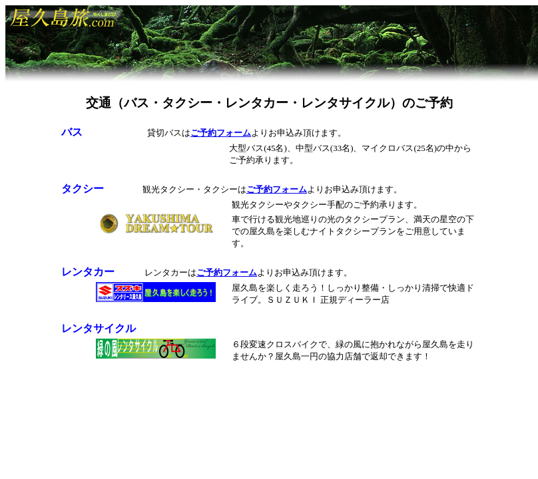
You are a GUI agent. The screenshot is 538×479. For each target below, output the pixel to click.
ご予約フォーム (220, 133)
